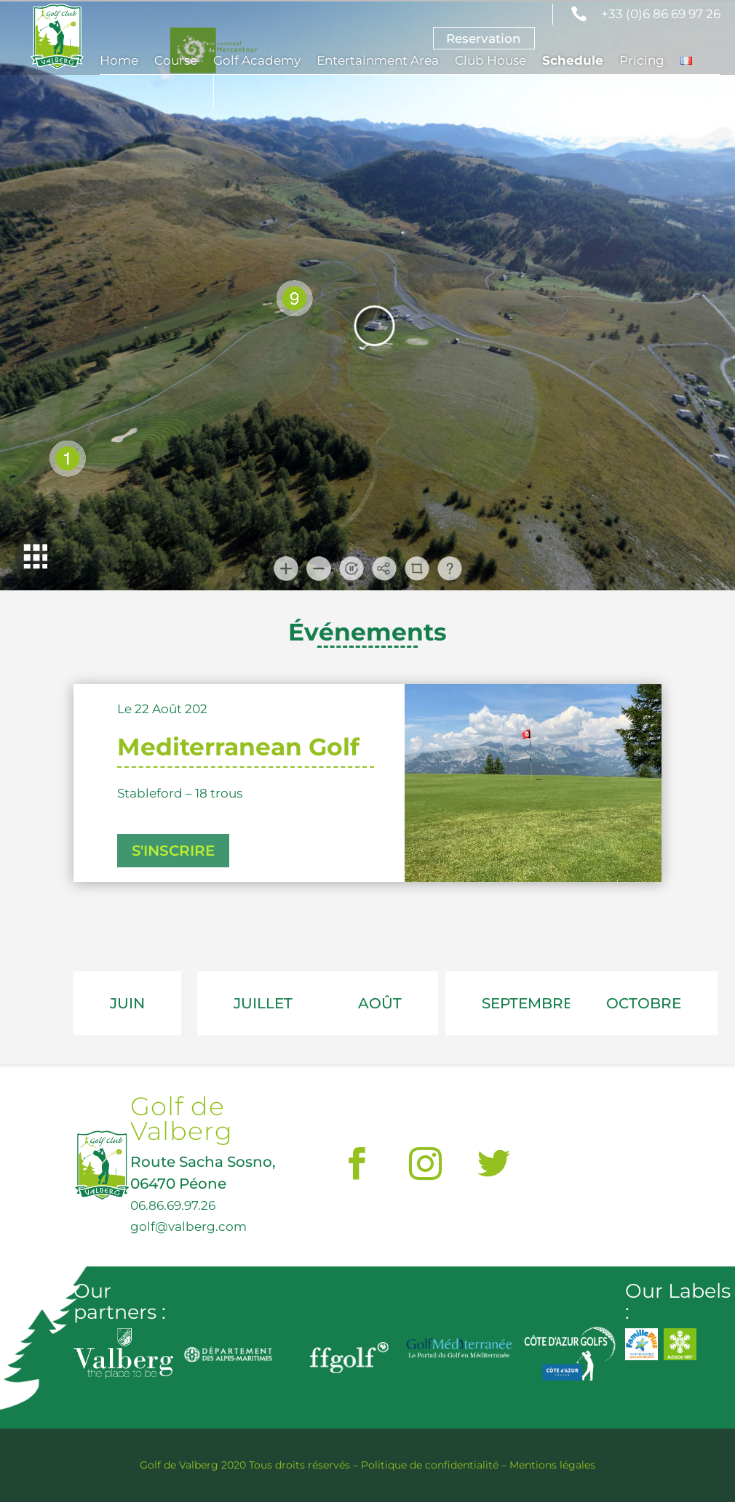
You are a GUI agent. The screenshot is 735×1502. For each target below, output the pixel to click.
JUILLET (263, 1003)
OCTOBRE (643, 1003)
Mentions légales (552, 1464)
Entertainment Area (378, 61)
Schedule (572, 61)
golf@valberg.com (188, 1226)
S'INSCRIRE (173, 850)
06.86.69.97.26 (172, 1205)
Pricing (641, 61)
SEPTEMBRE (527, 1003)
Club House (490, 61)
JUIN (127, 1003)
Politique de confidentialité (429, 1464)
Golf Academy (257, 61)
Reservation (483, 38)
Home (119, 61)
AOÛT (380, 1003)
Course (175, 61)
